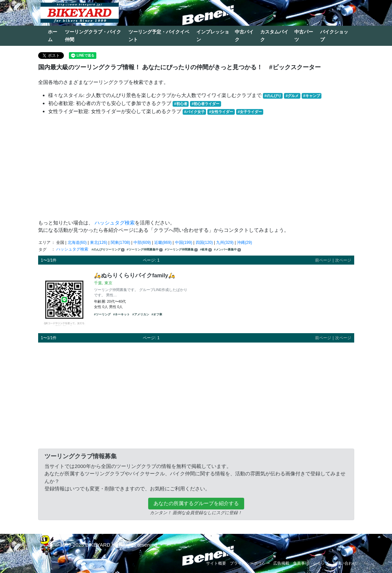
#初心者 (180, 104)
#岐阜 (206, 250)
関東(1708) (120, 242)
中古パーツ (303, 35)
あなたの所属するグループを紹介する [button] (196, 503)
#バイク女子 (194, 112)
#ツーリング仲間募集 (181, 250)
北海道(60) (77, 242)
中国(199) (183, 242)
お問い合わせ (344, 563)
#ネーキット (121, 314)
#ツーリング (102, 314)
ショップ (321, 563)
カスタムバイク (274, 35)
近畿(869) (163, 242)
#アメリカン (140, 314)
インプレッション (212, 35)
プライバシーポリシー (250, 563)
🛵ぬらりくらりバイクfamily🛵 (134, 275)
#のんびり (273, 96)
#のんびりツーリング (108, 250)
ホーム (52, 35)
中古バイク (244, 35)
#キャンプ (311, 96)
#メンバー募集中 (227, 250)
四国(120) (204, 242)
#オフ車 (157, 314)
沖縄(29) (244, 242)
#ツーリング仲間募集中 (145, 250)
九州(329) (224, 242)
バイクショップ (334, 35)
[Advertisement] (196, 167)
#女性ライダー (221, 112)
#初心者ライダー (205, 104)
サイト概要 (216, 563)
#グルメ (292, 96)
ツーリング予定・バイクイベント (158, 35)
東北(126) (98, 242)
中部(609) (142, 242)
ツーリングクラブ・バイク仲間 (93, 35)
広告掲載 (281, 563)
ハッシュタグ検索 (115, 222)
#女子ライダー (249, 112)
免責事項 (301, 563)
